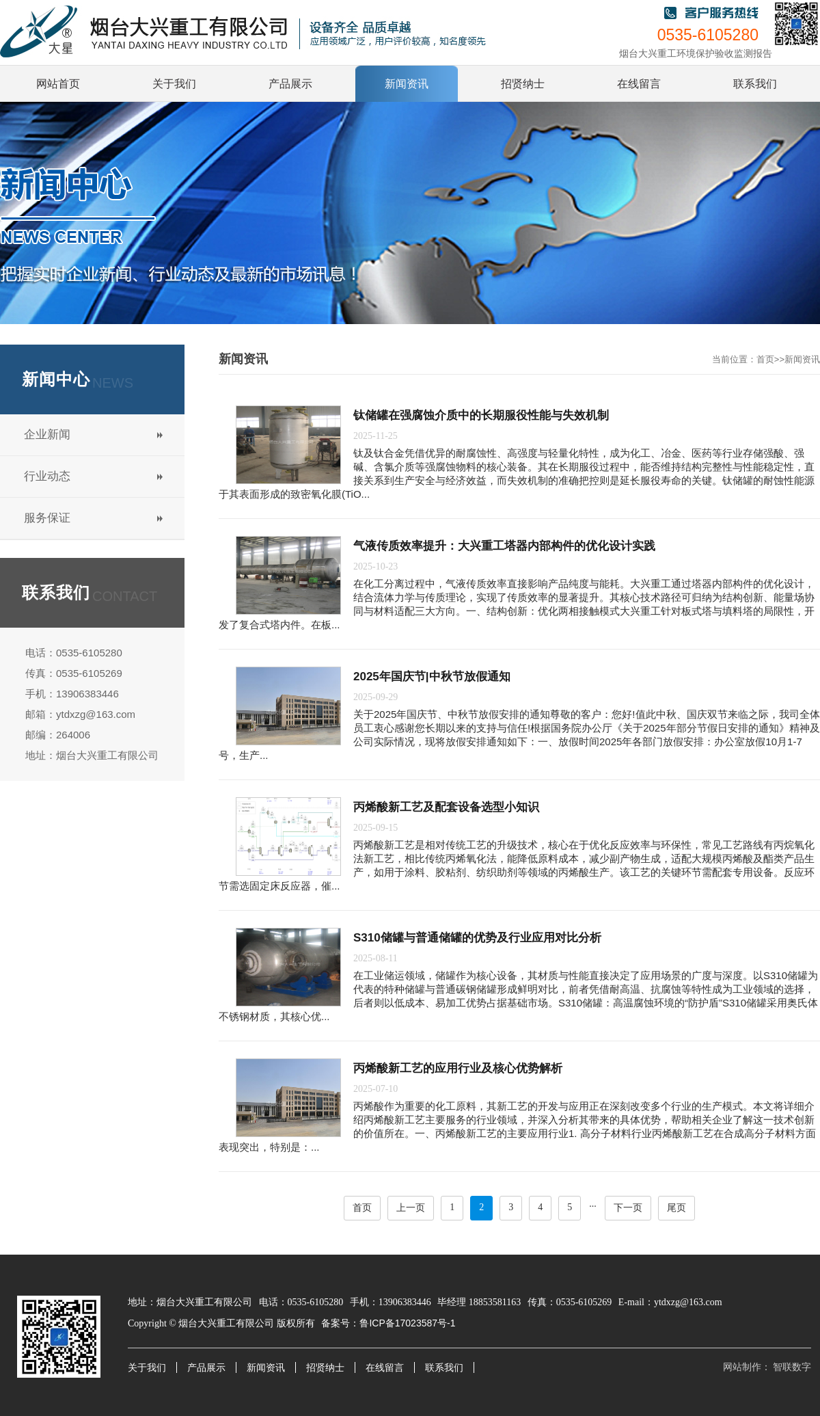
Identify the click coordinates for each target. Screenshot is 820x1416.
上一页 (410, 1208)
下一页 (628, 1208)
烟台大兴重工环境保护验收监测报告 (695, 54)
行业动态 (47, 476)
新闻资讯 (802, 359)
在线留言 (385, 1368)
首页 (765, 359)
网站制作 (742, 1367)
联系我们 (444, 1368)
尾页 (676, 1208)
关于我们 (147, 1368)
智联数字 (792, 1367)
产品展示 (206, 1368)
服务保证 (47, 517)
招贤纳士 (325, 1368)
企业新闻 (47, 434)
